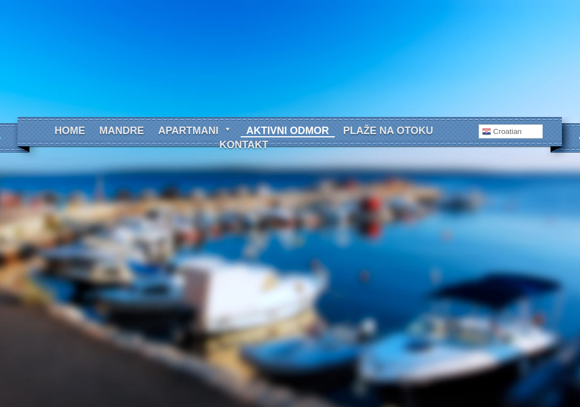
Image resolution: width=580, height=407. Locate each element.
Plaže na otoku (388, 130)
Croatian (502, 131)
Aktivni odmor (287, 130)
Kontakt (243, 144)
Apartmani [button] (195, 130)
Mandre (121, 130)
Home (69, 130)
